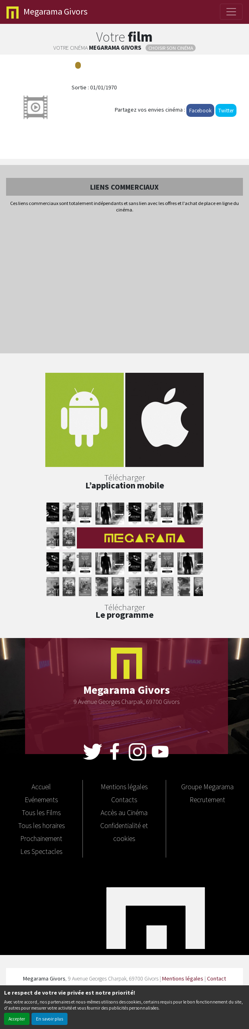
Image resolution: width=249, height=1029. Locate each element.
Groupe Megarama (207, 786)
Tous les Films (41, 812)
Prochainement (41, 838)
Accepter (16, 1019)
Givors (47, 12)
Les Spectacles (41, 851)
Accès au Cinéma (124, 812)
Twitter (226, 110)
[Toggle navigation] (231, 12)
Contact (216, 978)
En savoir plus (49, 1019)
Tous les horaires (41, 825)
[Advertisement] (124, 283)
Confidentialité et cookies (124, 831)
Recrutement (207, 799)
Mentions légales (124, 786)
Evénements (41, 799)
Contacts (124, 799)
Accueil (41, 786)
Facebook (200, 110)
